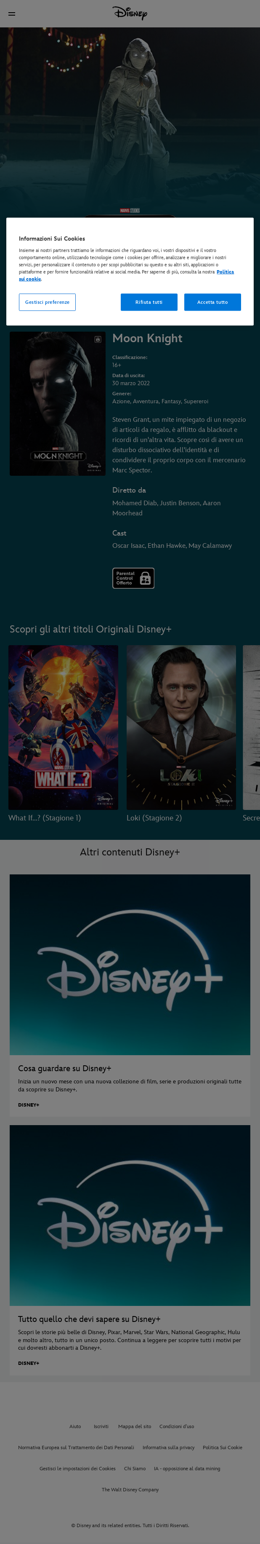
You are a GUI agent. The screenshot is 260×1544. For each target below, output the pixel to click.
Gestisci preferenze (47, 302)
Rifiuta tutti (148, 302)
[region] (129, 271)
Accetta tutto (212, 302)
